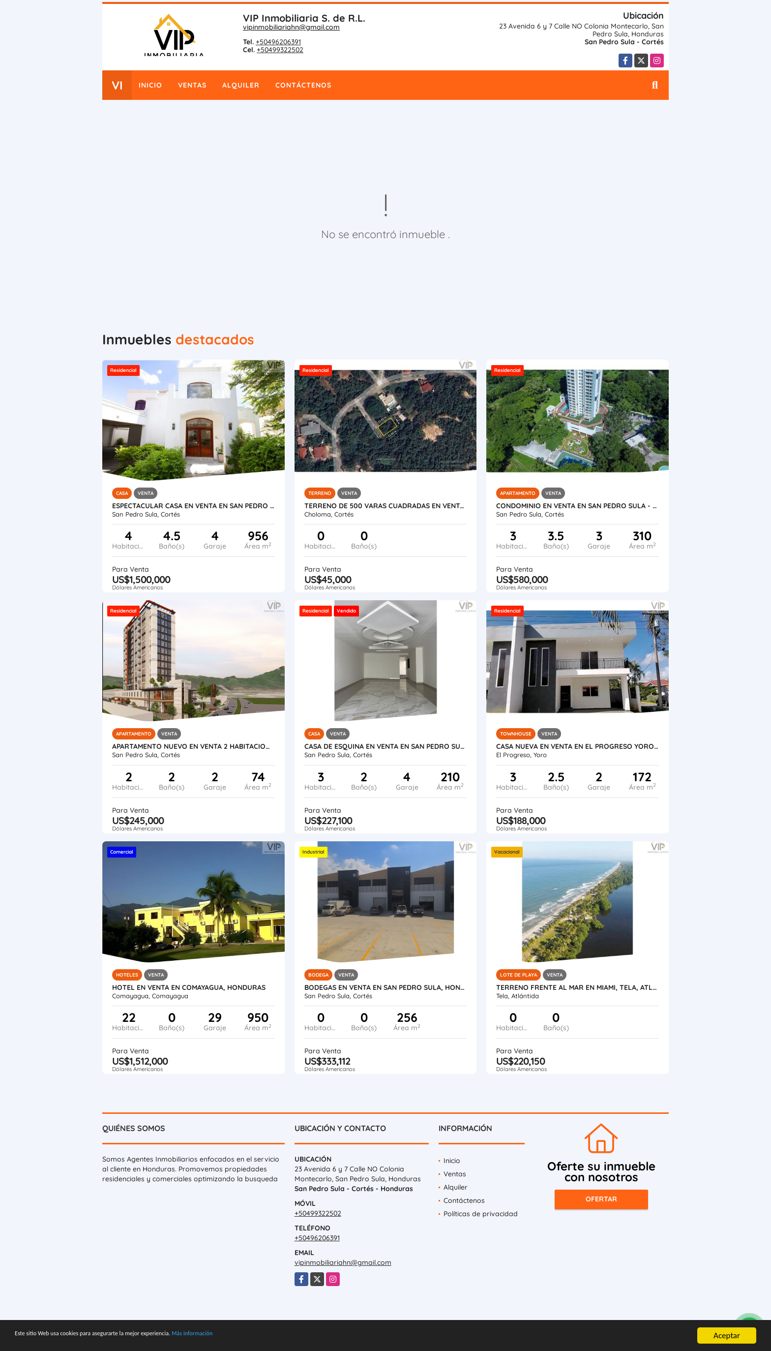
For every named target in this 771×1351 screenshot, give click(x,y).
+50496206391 (278, 41)
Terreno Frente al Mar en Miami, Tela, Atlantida (577, 987)
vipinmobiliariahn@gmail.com (291, 27)
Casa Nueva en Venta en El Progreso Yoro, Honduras (577, 746)
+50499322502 (280, 49)
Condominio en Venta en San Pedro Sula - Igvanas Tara (577, 506)
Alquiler (241, 85)
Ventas (192, 85)
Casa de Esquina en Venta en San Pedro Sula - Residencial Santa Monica (385, 746)
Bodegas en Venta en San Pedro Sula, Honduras (385, 987)
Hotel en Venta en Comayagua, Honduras (189, 987)
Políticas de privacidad (481, 1213)
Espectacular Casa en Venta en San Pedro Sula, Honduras (193, 506)
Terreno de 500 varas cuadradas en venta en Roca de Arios (385, 506)
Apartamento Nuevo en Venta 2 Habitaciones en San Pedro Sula (193, 746)
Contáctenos (303, 85)
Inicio (150, 85)
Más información (262, 1337)
